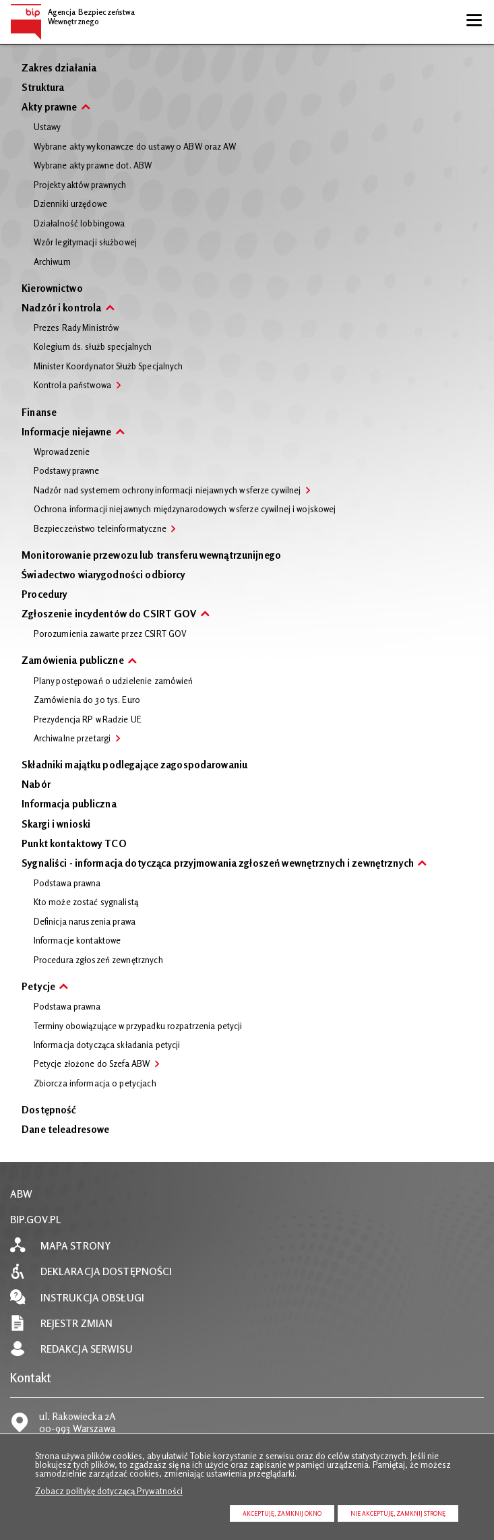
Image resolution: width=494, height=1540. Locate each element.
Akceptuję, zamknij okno (282, 1513)
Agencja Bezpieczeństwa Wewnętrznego (72, 14)
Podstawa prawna (67, 883)
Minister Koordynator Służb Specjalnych (108, 366)
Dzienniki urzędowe (70, 204)
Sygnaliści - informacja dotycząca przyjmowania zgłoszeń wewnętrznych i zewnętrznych (218, 864)
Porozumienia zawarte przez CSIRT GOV (110, 634)
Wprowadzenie (62, 452)
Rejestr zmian (76, 1323)
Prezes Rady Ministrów (76, 328)
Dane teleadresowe (65, 1131)
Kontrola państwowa (72, 385)
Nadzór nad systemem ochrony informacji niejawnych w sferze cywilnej (167, 490)
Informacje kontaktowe (77, 941)
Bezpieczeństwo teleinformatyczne (100, 529)
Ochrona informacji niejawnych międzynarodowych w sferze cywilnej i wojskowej (185, 509)
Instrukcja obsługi (92, 1298)
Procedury (44, 595)
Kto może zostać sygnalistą (86, 902)
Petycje (38, 988)
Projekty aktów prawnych (80, 185)
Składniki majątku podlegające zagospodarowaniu (134, 766)
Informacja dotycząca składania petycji (107, 1045)
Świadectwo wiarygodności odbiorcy (103, 576)
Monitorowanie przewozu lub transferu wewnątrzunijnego (151, 556)
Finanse (39, 413)
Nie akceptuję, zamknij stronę (397, 1513)
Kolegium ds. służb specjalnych (93, 347)
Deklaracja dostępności (106, 1271)
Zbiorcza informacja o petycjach (95, 1083)
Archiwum (52, 262)
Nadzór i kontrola (61, 309)
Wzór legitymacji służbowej (85, 242)
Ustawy (47, 127)
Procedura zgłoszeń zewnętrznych (98, 960)
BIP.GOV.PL (35, 1219)
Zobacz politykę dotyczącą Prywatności (109, 1490)
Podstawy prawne (67, 471)
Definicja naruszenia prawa (84, 922)
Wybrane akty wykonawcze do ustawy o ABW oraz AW (135, 147)
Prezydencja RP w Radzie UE (88, 720)
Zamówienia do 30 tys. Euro (87, 700)
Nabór (36, 785)
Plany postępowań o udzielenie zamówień (113, 681)
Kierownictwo (52, 289)
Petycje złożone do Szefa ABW (92, 1064)
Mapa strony (75, 1246)
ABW (21, 1194)
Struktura (43, 89)
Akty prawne (49, 108)
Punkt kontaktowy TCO (74, 845)
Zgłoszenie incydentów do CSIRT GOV (109, 615)
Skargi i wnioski (56, 825)
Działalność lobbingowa (79, 223)
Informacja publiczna (69, 805)
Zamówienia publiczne (73, 661)
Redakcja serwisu (86, 1349)
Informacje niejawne (66, 433)
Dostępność (49, 1111)
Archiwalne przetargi (72, 738)
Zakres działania (59, 69)
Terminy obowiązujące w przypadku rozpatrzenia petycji (138, 1026)
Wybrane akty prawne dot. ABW (93, 166)
